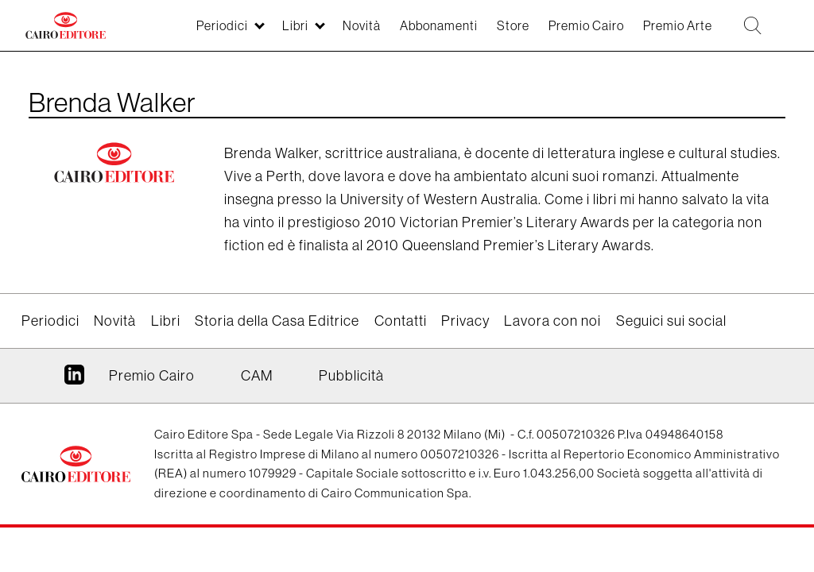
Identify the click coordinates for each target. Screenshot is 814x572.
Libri (165, 320)
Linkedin (74, 380)
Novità (115, 320)
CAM (257, 375)
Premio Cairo (152, 375)
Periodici (50, 320)
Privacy (465, 320)
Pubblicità (351, 375)
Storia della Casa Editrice (277, 320)
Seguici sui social (671, 320)
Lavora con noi (552, 320)
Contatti (400, 320)
